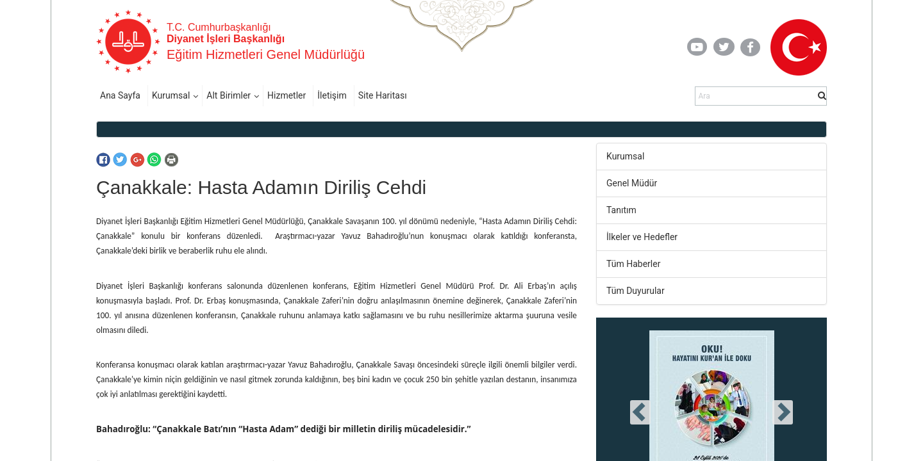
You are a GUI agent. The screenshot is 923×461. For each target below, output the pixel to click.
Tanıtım (621, 210)
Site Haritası (382, 95)
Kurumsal (171, 95)
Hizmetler (286, 95)
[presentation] (640, 412)
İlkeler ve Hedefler (642, 237)
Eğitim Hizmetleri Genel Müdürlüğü (266, 54)
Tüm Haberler (633, 264)
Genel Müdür (631, 183)
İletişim (332, 95)
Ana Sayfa (120, 95)
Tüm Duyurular (635, 291)
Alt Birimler (228, 95)
